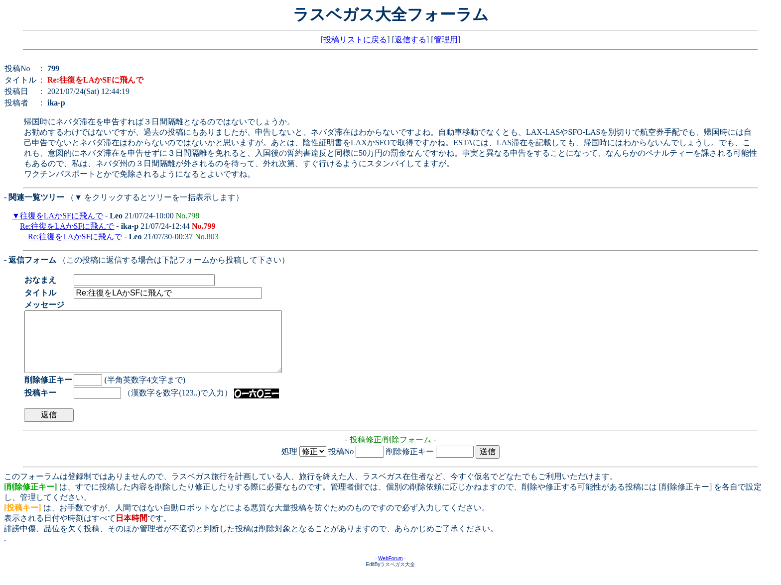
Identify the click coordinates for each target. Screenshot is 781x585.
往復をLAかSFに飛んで (61, 215)
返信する (410, 39)
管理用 (446, 39)
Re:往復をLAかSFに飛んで (67, 226)
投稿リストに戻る (355, 39)
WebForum (390, 570)
